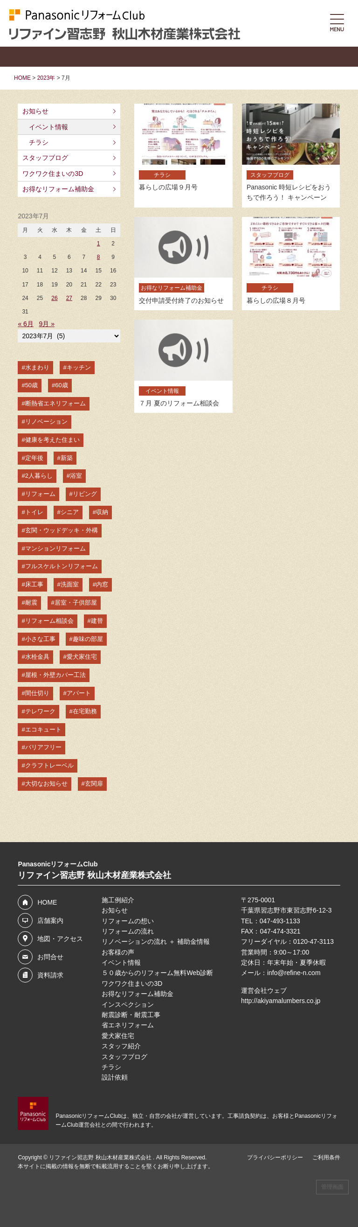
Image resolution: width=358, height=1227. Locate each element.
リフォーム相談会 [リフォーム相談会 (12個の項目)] (49, 620)
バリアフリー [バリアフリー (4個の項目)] (43, 747)
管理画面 (332, 1187)
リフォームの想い (128, 921)
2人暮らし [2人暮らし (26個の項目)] (39, 475)
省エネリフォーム (128, 1025)
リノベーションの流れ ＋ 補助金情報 (156, 941)
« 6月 (25, 324)
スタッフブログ (45, 157)
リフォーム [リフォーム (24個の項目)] (40, 493)
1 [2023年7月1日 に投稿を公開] (98, 243)
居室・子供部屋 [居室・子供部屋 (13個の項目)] (76, 602)
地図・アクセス (60, 938)
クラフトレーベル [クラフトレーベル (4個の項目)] (49, 765)
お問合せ (50, 957)
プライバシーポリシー (275, 1157)
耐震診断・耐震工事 (131, 1014)
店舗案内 (50, 920)
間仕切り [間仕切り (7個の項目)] (37, 693)
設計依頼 (115, 1077)
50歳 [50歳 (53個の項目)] (31, 385)
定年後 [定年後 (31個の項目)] (34, 457)
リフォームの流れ (128, 931)
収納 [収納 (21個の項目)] (102, 512)
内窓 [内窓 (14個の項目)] (102, 584)
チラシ (38, 142)
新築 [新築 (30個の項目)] (67, 457)
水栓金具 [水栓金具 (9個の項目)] (37, 656)
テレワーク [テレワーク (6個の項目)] (40, 711)
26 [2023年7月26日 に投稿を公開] (54, 298)
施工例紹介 (118, 900)
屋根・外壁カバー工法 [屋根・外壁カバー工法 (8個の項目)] (55, 674)
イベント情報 (48, 127)
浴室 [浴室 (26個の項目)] (76, 475)
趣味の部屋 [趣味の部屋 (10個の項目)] (88, 638)
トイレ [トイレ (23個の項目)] (34, 512)
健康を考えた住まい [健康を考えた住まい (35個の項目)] (52, 439)
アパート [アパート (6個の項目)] (79, 693)
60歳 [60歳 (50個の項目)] (61, 385)
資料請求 (50, 975)
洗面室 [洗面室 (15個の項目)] (70, 584)
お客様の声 (118, 952)
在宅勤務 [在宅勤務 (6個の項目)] (85, 711)
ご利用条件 (326, 1157)
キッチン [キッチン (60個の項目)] (79, 367)
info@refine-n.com (294, 972)
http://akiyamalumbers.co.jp (280, 1000)
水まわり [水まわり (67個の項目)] (37, 367)
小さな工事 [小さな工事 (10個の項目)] (40, 638)
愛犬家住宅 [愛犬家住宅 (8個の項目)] (82, 656)
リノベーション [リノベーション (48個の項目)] (46, 421)
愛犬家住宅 (118, 1035)
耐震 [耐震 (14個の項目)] (31, 602)
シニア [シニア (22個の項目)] (70, 512)
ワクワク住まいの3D (52, 173)
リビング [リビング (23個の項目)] (85, 493)
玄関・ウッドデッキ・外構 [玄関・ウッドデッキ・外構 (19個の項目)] (61, 530)
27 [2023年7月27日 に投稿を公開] (69, 298)
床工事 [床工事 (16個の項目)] (34, 584)
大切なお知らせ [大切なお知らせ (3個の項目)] (46, 783)
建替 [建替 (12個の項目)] (97, 620)
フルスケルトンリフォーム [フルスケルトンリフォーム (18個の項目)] (61, 566)
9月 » (47, 324)
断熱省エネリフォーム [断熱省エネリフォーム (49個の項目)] (55, 403)
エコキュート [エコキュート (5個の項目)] (43, 729)
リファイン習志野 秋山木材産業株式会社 (101, 1157)
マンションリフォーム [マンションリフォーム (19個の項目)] (55, 548)
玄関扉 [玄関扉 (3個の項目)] (94, 783)
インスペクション (128, 1004)
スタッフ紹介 (121, 1046)
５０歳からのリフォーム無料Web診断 (157, 972)
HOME (47, 902)
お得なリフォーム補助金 (58, 189)
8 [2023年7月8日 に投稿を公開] (98, 257)
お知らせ (35, 111)
